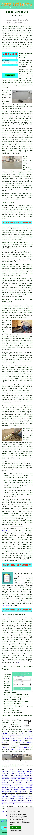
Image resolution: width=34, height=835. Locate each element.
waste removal (24, 747)
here (17, 662)
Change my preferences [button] (16, 830)
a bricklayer (14, 746)
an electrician (16, 740)
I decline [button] (18, 827)
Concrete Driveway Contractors (20, 802)
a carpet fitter (14, 749)
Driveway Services (8, 803)
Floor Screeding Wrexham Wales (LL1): (16, 26)
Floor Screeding (17, 795)
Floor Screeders (17, 775)
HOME (8, 7)
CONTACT (22, 7)
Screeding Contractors (24, 780)
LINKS (12, 7)
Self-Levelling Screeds (10, 789)
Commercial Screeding (9, 778)
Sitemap (2, 820)
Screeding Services (25, 778)
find (8, 618)
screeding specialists (10, 641)
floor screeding (11, 551)
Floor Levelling (18, 771)
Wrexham (4, 530)
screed (19, 115)
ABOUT (17, 7)
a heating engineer (15, 735)
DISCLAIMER (29, 7)
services (23, 555)
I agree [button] (12, 827)
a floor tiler (24, 733)
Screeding (19, 784)
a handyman (28, 738)
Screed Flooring (15, 769)
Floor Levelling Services (21, 777)
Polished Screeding (25, 787)
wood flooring (25, 744)
